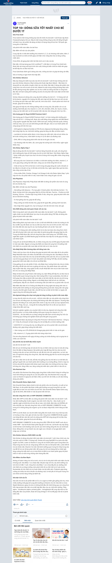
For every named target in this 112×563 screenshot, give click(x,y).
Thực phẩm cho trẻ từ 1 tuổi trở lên (33, 18)
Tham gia (65, 18)
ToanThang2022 (21, 23)
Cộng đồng (35, 3)
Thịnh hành (23, 3)
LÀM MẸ (19, 18)
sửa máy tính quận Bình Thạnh (31, 500)
